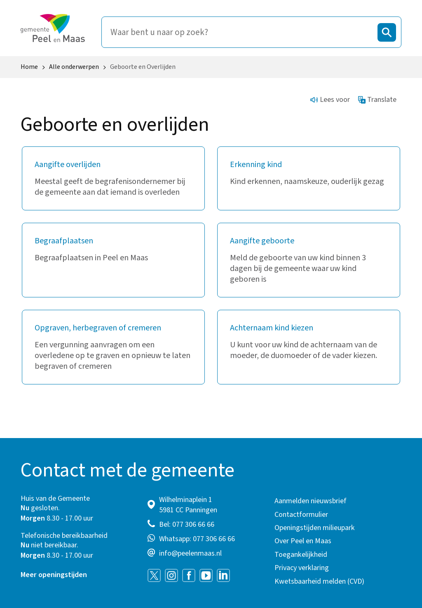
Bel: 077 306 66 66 (186, 524)
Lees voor (330, 99)
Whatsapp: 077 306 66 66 (197, 539)
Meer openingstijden (54, 575)
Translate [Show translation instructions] (377, 99)
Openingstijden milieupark (314, 528)
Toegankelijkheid (300, 554)
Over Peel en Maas (302, 541)
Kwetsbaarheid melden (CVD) (319, 581)
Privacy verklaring (301, 568)
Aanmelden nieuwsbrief (310, 501)
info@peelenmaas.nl (190, 553)
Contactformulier (301, 514)
